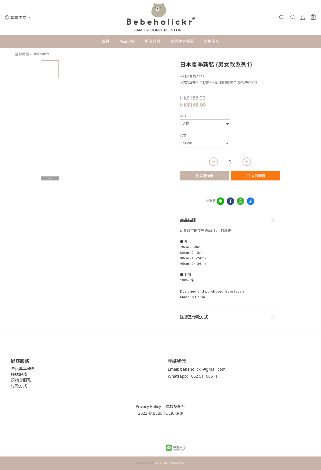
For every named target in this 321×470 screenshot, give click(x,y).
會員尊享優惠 (182, 41)
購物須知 (211, 41)
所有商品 (152, 41)
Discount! (40, 54)
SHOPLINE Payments (169, 463)
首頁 (105, 41)
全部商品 (22, 54)
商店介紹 (127, 41)
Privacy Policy (148, 406)
